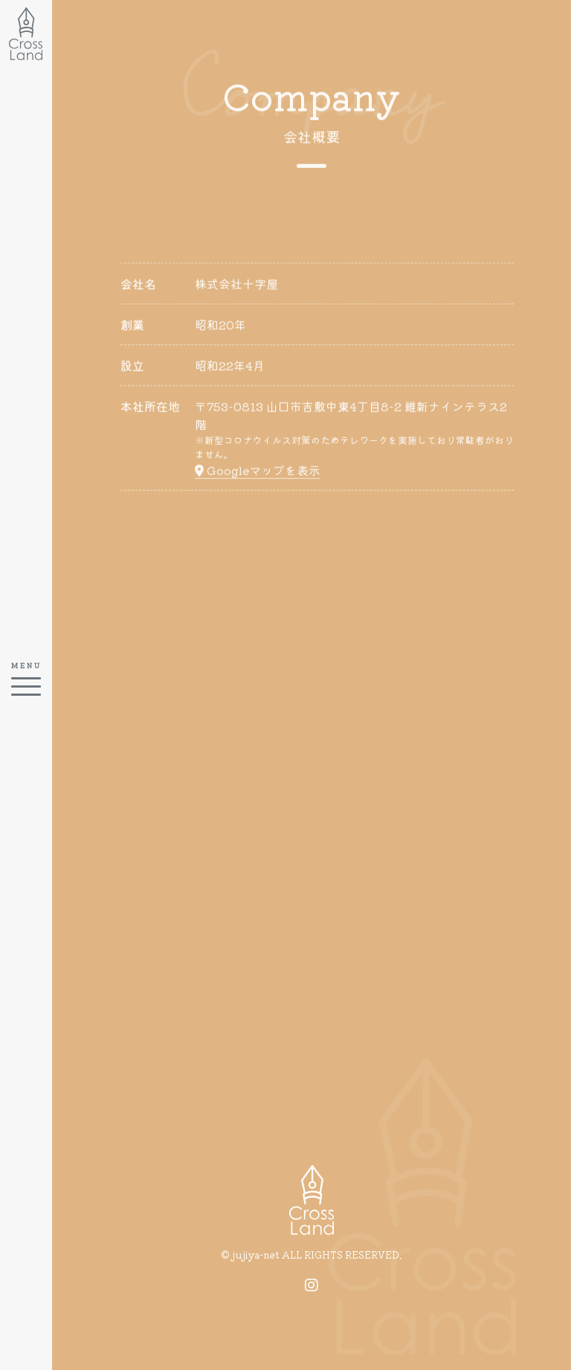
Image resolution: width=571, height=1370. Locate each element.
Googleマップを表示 (257, 473)
